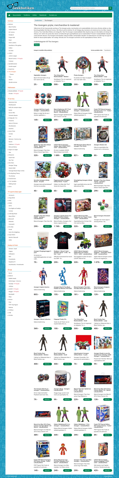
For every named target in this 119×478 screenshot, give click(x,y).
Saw (10, 152)
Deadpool (11, 35)
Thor (10, 77)
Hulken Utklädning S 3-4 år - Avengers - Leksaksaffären (82, 110)
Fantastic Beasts (13, 115)
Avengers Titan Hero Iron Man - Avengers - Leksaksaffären (83, 460)
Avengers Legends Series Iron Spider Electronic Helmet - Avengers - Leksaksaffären (62, 217)
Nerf (10, 256)
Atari (10, 200)
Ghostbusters (12, 126)
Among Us (11, 195)
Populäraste (107, 50)
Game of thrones (13, 123)
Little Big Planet (13, 213)
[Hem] (9, 15)
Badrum (11, 275)
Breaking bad (12, 104)
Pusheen (11, 61)
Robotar (11, 307)
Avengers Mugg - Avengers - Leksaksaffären (62, 389)
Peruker (14, 93)
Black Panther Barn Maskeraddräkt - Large (100, 320)
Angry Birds (12, 197)
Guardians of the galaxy (15, 45)
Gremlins (11, 128)
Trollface (11, 310)
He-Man (11, 134)
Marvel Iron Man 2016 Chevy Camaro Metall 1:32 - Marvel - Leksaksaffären (102, 390)
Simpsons (11, 155)
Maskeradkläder (16, 91)
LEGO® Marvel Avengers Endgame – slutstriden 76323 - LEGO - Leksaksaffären (103, 252)
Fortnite (11, 211)
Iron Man (11, 50)
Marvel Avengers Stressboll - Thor (102, 216)
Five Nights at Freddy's (15, 208)
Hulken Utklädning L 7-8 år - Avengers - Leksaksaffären (82, 425)
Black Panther (12, 27)
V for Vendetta (12, 181)
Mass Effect (12, 216)
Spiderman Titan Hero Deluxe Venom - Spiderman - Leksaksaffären (42, 146)
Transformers (12, 178)
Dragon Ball (12, 37)
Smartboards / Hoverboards (16, 264)
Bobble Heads (12, 278)
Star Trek (11, 160)
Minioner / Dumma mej (15, 139)
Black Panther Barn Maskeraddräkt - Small (60, 354)
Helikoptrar (12, 254)
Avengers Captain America (41, 287)
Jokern (10, 53)
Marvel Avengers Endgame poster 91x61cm (101, 287)
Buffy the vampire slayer (15, 107)
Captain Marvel (13, 29)
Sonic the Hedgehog (14, 232)
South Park (12, 157)
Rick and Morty (13, 147)
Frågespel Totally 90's (60, 319)
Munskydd (11, 294)
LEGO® (13, 289)
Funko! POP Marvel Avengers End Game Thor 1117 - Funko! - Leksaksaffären (103, 111)
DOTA (10, 205)
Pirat (10, 302)
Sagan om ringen (13, 149)
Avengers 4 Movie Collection (42, 319)
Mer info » (47, 84)
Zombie (11, 315)
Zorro (10, 186)
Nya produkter (17, 15)
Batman (11, 24)
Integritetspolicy (108, 476)
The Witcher (12, 176)
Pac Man (11, 227)
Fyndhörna (27, 15)
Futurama (11, 120)
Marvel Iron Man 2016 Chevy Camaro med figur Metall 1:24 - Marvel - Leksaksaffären (43, 426)
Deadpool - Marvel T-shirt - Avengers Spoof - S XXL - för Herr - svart (62, 252)
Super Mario (12, 234)
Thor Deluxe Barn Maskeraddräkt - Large (100, 75)
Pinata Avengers (78, 75)
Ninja (10, 297)
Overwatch (11, 224)
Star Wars (11, 163)
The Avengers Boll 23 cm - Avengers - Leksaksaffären (41, 389)
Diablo (10, 203)
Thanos (12, 74)
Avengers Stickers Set (100, 145)
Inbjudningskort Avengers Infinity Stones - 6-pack (81, 354)
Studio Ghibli (12, 168)
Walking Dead (12, 184)
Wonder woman (13, 82)
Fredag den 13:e (13, 118)
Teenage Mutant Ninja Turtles (16, 170)
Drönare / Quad (13, 248)
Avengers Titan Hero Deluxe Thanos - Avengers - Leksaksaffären (102, 181)
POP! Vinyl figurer (13, 304)
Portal (10, 229)
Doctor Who (12, 112)
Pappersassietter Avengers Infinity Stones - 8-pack (62, 180)
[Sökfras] (89, 8)
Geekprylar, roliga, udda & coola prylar (21, 6)
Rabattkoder (42, 15)
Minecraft (11, 219)
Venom (10, 79)
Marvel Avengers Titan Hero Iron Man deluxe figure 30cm (82, 287)
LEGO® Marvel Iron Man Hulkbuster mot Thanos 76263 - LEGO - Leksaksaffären (83, 217)
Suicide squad (12, 66)
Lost (10, 136)
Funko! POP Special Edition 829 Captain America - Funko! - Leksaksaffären (103, 426)
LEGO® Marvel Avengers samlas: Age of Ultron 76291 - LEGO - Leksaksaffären (62, 146)
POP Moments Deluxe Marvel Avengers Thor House (82, 145)
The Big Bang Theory (14, 173)
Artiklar (35, 15)
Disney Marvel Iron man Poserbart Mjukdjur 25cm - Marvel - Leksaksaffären (61, 461)
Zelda (10, 240)
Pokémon (14, 144)
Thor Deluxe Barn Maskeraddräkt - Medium (61, 75)
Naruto (10, 141)
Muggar (14, 291)
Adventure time (13, 102)
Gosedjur (14, 283)
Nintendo (11, 221)
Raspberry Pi (12, 262)
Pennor (10, 299)
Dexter (10, 110)
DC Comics (12, 32)
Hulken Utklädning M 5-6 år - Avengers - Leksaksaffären (62, 425)
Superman (11, 69)
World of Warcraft (13, 237)
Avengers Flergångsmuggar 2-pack (42, 251)
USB (10, 312)
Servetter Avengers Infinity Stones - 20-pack (41, 180)
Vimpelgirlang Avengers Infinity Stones (83, 180)
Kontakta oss (53, 15)
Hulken (10, 48)
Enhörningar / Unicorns (15, 281)
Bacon (10, 273)
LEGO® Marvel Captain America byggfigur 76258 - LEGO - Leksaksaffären (101, 461)
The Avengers (12, 71)
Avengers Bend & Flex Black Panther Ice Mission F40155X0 (63, 287)
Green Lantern (12, 42)
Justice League (13, 56)
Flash (10, 40)
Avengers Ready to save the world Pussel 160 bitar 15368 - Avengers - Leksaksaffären (103, 355)
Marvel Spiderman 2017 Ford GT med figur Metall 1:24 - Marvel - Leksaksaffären (62, 111)
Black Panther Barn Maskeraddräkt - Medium (41, 354)
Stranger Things (13, 165)
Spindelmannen (13, 64)
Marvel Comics (16, 58)
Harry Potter (12, 131)
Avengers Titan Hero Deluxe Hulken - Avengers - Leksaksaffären (42, 217)
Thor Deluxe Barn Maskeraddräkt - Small (80, 320)
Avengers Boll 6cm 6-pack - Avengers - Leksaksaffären (42, 110)
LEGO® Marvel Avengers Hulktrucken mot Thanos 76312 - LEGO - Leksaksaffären (83, 252)
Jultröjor (11, 286)
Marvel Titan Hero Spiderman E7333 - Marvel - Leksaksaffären (82, 390)
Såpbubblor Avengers (40, 75)
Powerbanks (12, 259)
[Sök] (110, 8)
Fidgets (11, 251)
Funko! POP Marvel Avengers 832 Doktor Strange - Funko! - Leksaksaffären (42, 461)
